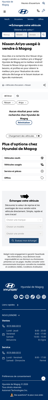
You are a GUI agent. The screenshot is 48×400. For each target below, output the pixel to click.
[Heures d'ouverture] (30, 3)
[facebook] (27, 297)
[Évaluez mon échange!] (43, 34)
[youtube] (21, 297)
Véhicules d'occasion (14, 85)
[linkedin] (38, 297)
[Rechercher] (43, 3)
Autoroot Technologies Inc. (15, 390)
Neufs (6, 19)
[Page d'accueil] (10, 287)
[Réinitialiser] (17, 96)
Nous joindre (9, 315)
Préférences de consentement (16, 376)
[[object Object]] (44, 85)
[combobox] (3, 34)
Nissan (28, 85)
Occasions (18, 19)
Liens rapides (8, 304)
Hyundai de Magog (7, 3)
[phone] (38, 10)
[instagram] (44, 297)
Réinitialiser (24, 122)
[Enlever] (12, 102)
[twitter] (16, 297)
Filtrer (8, 95)
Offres (41, 19)
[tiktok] (33, 297)
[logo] (23, 11)
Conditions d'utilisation (33, 267)
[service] (43, 10)
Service (31, 19)
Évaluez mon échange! (24, 240)
